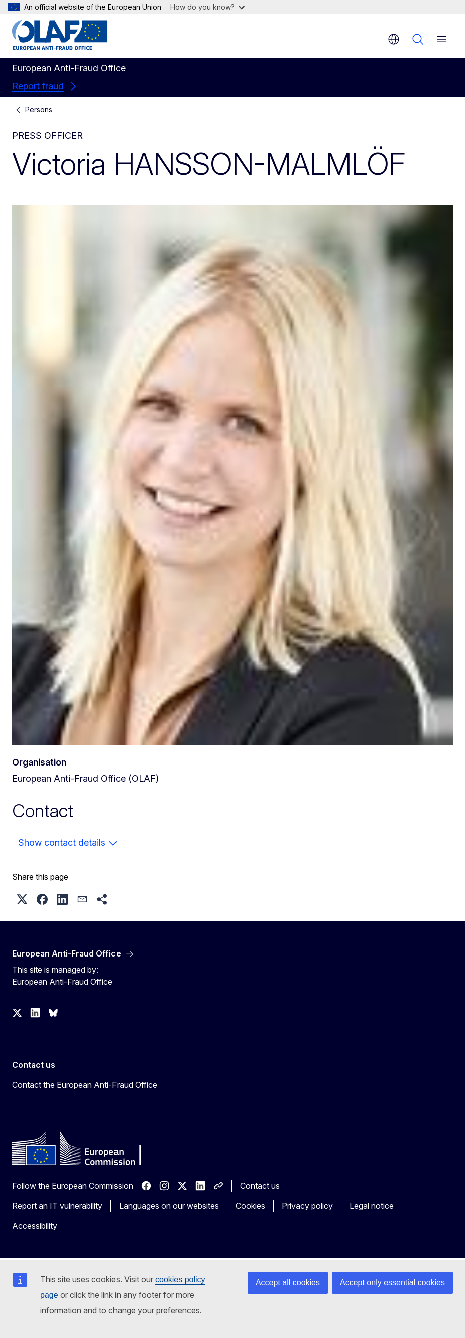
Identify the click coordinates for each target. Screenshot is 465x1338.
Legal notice (372, 1206)
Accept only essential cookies (392, 1282)
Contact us (260, 1186)
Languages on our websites (169, 1206)
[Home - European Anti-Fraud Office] (72, 35)
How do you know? (207, 7)
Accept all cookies (288, 1282)
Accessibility (34, 1226)
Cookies (250, 1206)
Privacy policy (307, 1206)
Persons (38, 109)
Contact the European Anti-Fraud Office (84, 1085)
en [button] (394, 39)
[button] (22, 899)
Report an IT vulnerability (57, 1206)
